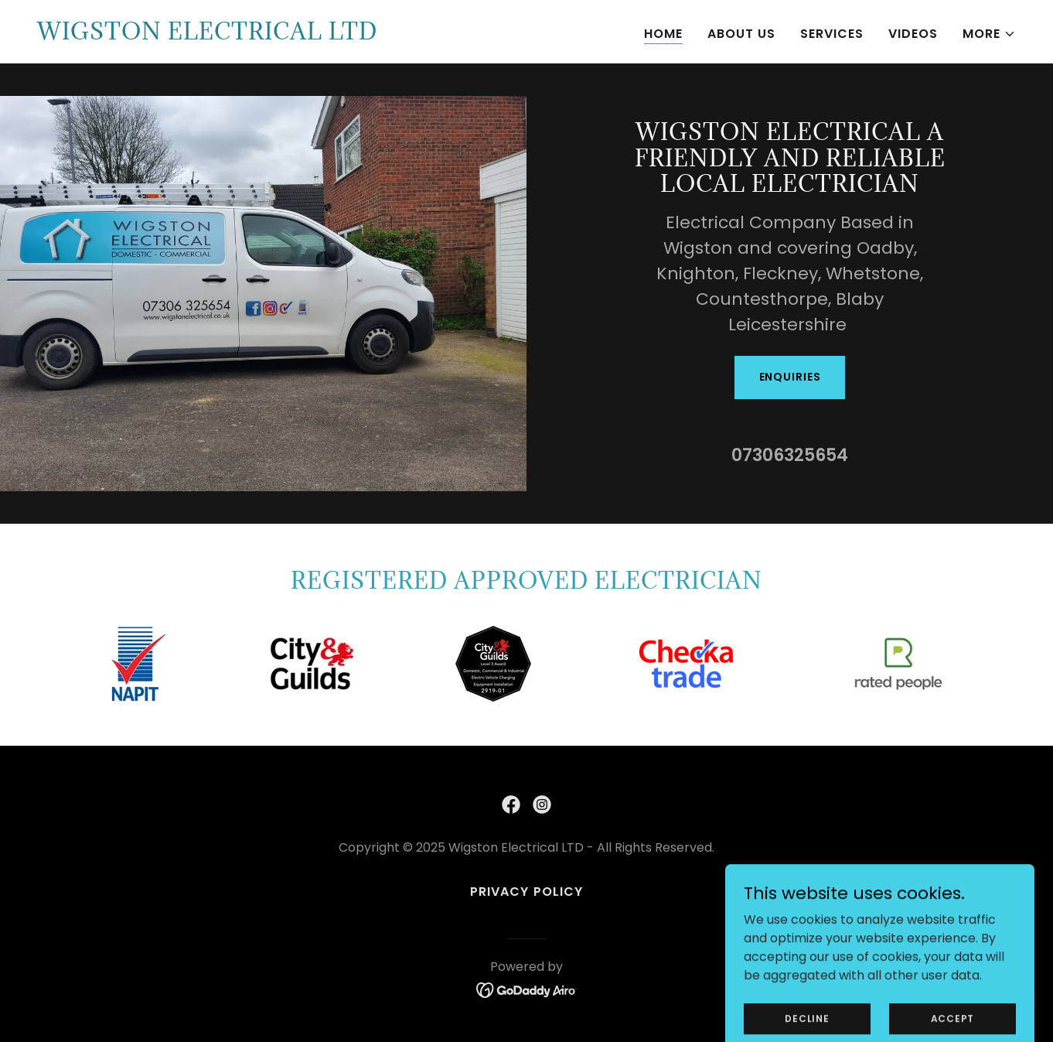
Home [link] (663, 34)
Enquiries (790, 376)
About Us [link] (741, 34)
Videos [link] (913, 34)
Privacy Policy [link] (526, 891)
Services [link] (832, 34)
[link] (207, 35)
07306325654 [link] (789, 455)
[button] (989, 34)
